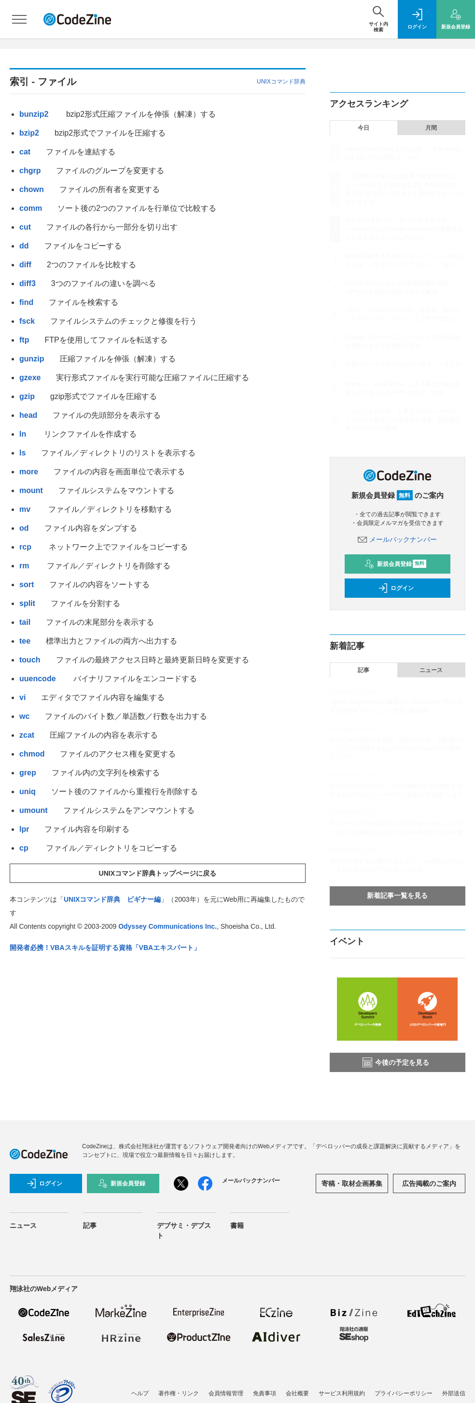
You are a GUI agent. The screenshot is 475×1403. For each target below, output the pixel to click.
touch (30, 660)
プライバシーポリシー (404, 1393)
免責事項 (264, 1393)
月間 (431, 127)
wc (24, 716)
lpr (24, 829)
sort (26, 584)
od (24, 528)
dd (24, 246)
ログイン (396, 588)
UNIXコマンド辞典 (281, 81)
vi (22, 697)
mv (26, 509)
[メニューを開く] (19, 19)
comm (30, 208)
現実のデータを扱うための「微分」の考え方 (403, 364)
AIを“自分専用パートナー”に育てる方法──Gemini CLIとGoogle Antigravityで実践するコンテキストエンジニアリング (404, 229)
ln (23, 434)
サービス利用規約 (342, 1393)
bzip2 (29, 133)
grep (27, 773)
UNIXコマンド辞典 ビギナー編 (112, 899)
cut (25, 227)
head (28, 415)
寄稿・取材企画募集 (351, 1183)
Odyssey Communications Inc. (167, 926)
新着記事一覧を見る (397, 895)
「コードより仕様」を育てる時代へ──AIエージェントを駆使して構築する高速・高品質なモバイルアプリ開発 (404, 420)
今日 (363, 127)
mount (31, 490)
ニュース (431, 670)
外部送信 (453, 1393)
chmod (31, 754)
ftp (24, 340)
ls (22, 453)
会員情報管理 (226, 1393)
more (28, 472)
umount (33, 810)
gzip (27, 396)
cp (24, 848)
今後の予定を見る (396, 1062)
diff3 (27, 283)
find (26, 302)
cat (24, 152)
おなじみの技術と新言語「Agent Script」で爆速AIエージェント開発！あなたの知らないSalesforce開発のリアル (397, 748)
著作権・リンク (178, 1393)
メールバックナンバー (397, 539)
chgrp (30, 170)
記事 (363, 670)
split (27, 603)
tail (24, 622)
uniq (27, 791)
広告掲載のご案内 (429, 1183)
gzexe (30, 377)
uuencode (38, 678)
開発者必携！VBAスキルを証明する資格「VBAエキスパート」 (105, 947)
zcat (26, 735)
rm (25, 566)
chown (31, 189)
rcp (26, 547)
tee (24, 641)
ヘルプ (140, 1393)
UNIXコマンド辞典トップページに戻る (157, 873)
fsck (27, 321)
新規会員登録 (395, 564)
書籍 (237, 1225)
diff (25, 265)
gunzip (31, 359)
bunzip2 (35, 114)
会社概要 (297, 1393)
